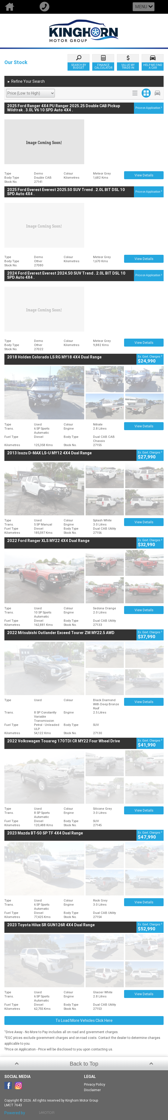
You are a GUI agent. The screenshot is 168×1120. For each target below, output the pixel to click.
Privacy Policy (94, 1084)
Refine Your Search (26, 81)
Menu (141, 6)
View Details (144, 175)
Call (52, 7)
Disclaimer (92, 1090)
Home (17, 7)
